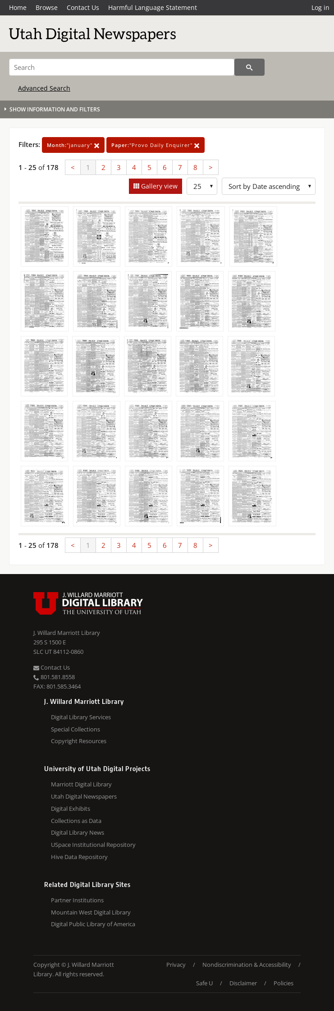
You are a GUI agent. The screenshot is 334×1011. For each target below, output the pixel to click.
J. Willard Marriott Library (66, 633)
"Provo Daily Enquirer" (155, 145)
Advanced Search (44, 88)
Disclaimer (243, 983)
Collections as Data (76, 821)
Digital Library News (77, 832)
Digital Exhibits (70, 808)
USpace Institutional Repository (93, 845)
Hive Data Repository (79, 857)
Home (18, 7)
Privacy (176, 964)
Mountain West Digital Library (91, 912)
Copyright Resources (78, 741)
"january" (73, 145)
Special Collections (75, 729)
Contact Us (83, 7)
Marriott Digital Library (81, 784)
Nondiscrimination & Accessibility (246, 964)
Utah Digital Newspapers (84, 796)
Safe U (204, 983)
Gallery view (158, 186)
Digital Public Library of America (93, 924)
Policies (283, 983)
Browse (47, 7)
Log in (320, 7)
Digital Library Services (81, 717)
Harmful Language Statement (152, 7)
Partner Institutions (77, 900)
